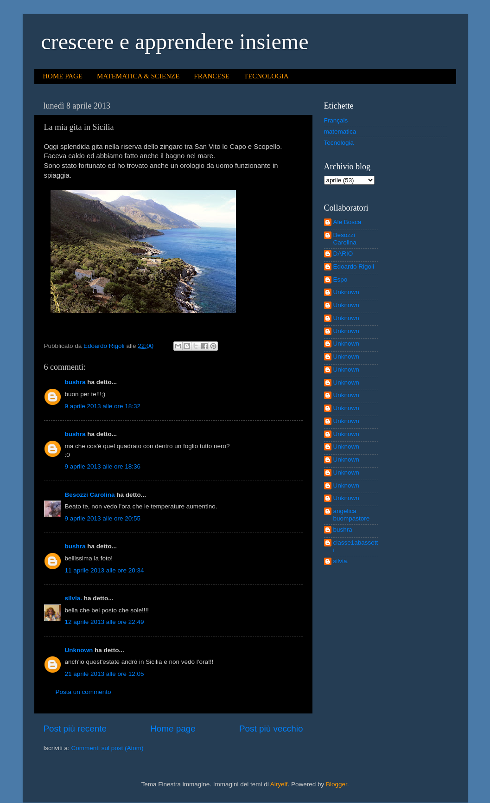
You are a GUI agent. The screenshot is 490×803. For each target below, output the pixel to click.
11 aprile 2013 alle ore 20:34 (104, 570)
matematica (340, 131)
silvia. (74, 598)
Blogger (336, 784)
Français (336, 120)
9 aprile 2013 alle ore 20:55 (103, 518)
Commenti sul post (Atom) (107, 748)
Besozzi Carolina (90, 494)
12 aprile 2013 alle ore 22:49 (104, 621)
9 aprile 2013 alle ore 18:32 (103, 406)
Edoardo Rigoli (354, 266)
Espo (340, 279)
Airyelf (279, 784)
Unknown (79, 650)
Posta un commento (83, 691)
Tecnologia (339, 142)
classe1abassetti (355, 546)
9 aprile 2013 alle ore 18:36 (103, 466)
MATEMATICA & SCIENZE (138, 76)
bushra (75, 382)
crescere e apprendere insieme (175, 41)
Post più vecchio (271, 728)
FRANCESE (211, 76)
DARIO (343, 253)
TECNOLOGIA (266, 76)
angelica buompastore (351, 514)
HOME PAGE (63, 76)
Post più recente (75, 728)
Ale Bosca (347, 221)
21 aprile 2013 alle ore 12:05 (104, 673)
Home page (173, 728)
